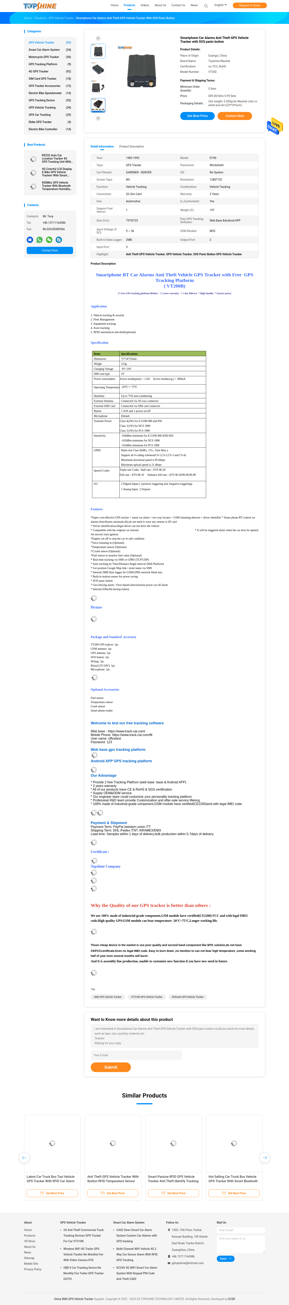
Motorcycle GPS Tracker (50, 57)
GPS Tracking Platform (50, 64)
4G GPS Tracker (50, 71)
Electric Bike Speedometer (50, 93)
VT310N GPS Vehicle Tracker (147, 997)
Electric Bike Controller (50, 129)
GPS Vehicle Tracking (50, 108)
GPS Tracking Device (50, 100)
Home (28, 1230)
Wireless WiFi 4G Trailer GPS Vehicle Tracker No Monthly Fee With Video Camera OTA (83, 1254)
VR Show (29, 1241)
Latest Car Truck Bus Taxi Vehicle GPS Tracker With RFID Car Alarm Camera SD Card (50, 1181)
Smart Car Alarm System (50, 50)
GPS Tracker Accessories (50, 86)
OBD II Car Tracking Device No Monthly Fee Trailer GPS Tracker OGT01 (83, 1273)
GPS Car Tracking (50, 115)
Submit (110, 1067)
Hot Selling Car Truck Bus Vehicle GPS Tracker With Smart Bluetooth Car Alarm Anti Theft (233, 1181)
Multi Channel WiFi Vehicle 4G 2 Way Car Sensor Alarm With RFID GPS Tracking (137, 1254)
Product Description (131, 146)
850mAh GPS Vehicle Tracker (188, 997)
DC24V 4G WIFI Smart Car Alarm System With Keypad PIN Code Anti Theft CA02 (136, 1273)
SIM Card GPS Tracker (50, 79)
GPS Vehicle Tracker (50, 43)
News (27, 1252)
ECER (231, 1299)
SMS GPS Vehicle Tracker (108, 997)
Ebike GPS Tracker (50, 122)
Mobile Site (31, 1263)
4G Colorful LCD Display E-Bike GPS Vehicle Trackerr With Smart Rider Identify (57, 172)
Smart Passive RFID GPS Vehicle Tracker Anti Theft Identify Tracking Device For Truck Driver (173, 1181)
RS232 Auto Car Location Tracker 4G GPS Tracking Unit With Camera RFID (56, 158)
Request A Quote (249, 5)
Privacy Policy (32, 1269)
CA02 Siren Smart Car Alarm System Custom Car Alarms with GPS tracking (136, 1235)
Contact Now (50, 250)
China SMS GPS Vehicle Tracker (73, 1299)
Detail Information (102, 146)
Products (29, 1235)
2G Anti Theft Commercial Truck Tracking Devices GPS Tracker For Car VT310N (83, 1235)
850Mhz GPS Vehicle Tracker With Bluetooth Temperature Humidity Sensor (56, 186)
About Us (30, 1246)
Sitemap (29, 1258)
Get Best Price (197, 116)
